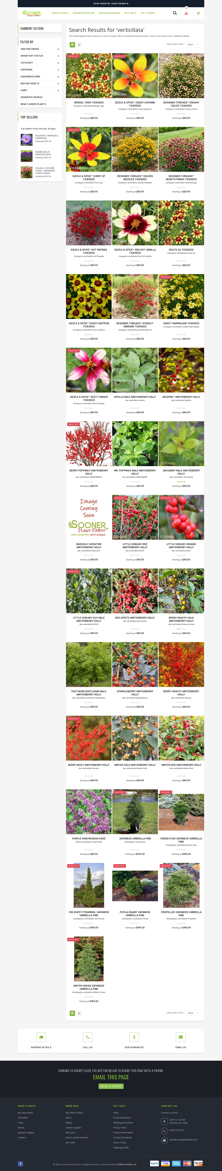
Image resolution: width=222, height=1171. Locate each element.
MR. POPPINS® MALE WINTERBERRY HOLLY (135, 472)
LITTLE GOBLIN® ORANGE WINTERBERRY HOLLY (181, 546)
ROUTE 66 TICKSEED (181, 249)
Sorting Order (30, 49)
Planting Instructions (123, 1122)
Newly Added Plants (33, 104)
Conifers (22, 1137)
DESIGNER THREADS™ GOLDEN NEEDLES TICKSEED (135, 178)
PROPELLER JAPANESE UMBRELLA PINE (181, 914)
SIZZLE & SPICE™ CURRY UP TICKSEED (88, 178)
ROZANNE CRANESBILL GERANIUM (47, 136)
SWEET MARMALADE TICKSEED (181, 323)
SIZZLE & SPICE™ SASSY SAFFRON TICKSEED (89, 325)
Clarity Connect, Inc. (127, 1164)
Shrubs (21, 1127)
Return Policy (119, 1142)
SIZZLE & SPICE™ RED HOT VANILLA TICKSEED (135, 251)
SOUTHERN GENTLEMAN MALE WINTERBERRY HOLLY (88, 693)
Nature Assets (30, 83)
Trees (20, 1122)
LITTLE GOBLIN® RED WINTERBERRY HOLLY (135, 546)
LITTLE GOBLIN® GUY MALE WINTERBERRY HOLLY (89, 619)
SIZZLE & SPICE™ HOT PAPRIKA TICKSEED (89, 251)
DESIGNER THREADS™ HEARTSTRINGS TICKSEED (181, 178)
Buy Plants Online (74, 1112)
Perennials (23, 1117)
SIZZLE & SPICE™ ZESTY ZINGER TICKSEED (89, 399)
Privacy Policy (119, 1127)
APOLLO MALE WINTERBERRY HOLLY (135, 397)
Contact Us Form (169, 1112)
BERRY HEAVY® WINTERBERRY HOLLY (181, 693)
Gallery (69, 1122)
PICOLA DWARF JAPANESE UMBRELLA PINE (135, 914)
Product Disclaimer (122, 1137)
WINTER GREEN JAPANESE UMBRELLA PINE (88, 987)
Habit (24, 90)
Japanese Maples (26, 1132)
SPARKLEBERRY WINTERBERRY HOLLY (135, 693)
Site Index (70, 1142)
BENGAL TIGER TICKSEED (89, 102)
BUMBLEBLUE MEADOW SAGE (43, 153)
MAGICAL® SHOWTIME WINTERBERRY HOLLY (89, 546)
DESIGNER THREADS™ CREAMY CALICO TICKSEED (181, 104)
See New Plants (25, 1112)
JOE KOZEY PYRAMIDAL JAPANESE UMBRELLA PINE (89, 914)
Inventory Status (32, 56)
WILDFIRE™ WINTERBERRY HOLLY (181, 397)
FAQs (116, 1112)
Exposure (26, 69)
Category (27, 63)
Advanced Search (32, 97)
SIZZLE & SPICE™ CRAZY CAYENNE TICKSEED (135, 104)
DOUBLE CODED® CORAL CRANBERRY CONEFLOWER (45, 170)
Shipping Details (121, 1147)
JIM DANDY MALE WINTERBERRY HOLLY (181, 472)
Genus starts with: (175, 44)
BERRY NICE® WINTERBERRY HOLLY (88, 765)
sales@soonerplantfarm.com (183, 1139)
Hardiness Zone (30, 76)
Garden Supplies (73, 1127)
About (68, 1117)
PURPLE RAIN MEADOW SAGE (89, 838)
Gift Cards (70, 1132)
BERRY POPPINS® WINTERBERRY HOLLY (88, 472)
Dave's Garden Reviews (77, 1137)
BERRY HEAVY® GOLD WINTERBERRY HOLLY (181, 619)
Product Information (123, 1132)
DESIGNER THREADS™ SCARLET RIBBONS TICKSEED (135, 325)
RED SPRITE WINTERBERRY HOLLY (135, 617)
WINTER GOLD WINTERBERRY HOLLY (135, 765)
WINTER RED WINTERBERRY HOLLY (181, 765)
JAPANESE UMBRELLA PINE (135, 838)
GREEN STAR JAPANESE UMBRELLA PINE (181, 840)
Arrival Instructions (122, 1117)
